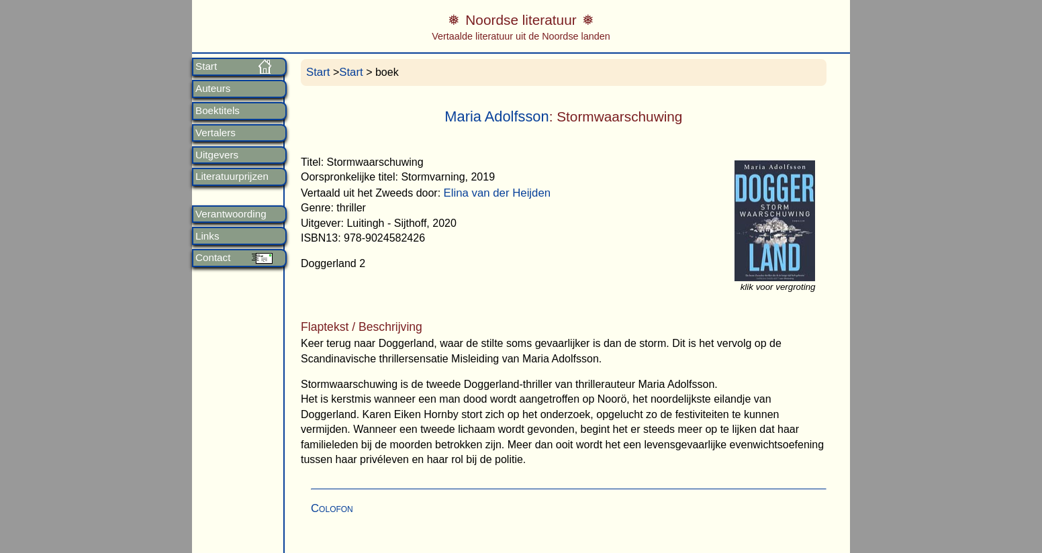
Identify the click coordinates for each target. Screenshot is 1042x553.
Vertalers (215, 133)
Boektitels (217, 110)
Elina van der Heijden (497, 193)
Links (207, 236)
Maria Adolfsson (496, 116)
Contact (212, 257)
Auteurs (212, 88)
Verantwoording (231, 214)
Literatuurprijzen (232, 176)
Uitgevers (216, 155)
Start (206, 66)
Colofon (332, 508)
